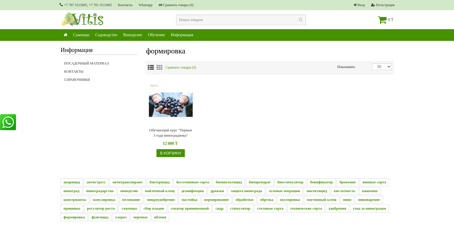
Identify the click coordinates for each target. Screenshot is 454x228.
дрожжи (217, 191)
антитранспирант (127, 182)
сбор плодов (154, 208)
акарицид (72, 182)
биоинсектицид (229, 182)
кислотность (344, 191)
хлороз (120, 217)
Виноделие (132, 35)
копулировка (104, 199)
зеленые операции (284, 191)
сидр (219, 208)
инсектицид (317, 191)
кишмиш (370, 191)
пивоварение (369, 199)
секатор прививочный (190, 208)
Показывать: (343, 67)
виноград (72, 191)
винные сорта (374, 182)
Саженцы (81, 35)
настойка (189, 199)
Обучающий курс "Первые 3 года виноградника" (170, 133)
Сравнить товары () (176, 5)
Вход (359, 5)
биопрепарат (260, 182)
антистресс (96, 182)
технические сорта (306, 208)
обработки (244, 199)
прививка (72, 208)
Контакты (125, 5)
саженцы (129, 208)
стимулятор (240, 208)
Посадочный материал (86, 63)
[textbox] (241, 20)
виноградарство (100, 191)
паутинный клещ (321, 199)
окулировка (290, 199)
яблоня (160, 217)
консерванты (75, 199)
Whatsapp (146, 5)
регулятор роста (101, 208)
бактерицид (159, 182)
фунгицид (100, 217)
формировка (74, 217)
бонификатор (321, 182)
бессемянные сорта (192, 182)
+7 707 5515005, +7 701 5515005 (86, 5)
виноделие (129, 191)
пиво (347, 199)
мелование (131, 199)
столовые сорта (270, 208)
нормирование (216, 199)
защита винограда (246, 191)
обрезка (266, 199)
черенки (140, 217)
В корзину (170, 153)
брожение (348, 182)
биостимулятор (290, 182)
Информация (182, 35)
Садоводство (106, 35)
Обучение (156, 35)
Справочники (101, 81)
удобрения (337, 208)
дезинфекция (192, 191)
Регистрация (383, 5)
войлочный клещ (160, 191)
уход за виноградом (369, 208)
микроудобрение (161, 199)
